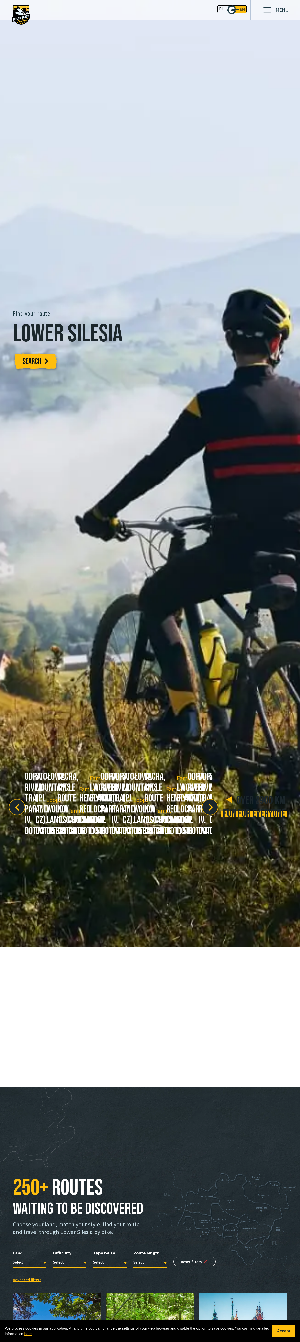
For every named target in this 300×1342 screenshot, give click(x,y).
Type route (104, 1253)
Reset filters (194, 1262)
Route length (146, 1253)
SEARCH (35, 361)
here (28, 1334)
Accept (283, 1331)
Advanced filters (27, 1279)
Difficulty (62, 1253)
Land (18, 1253)
